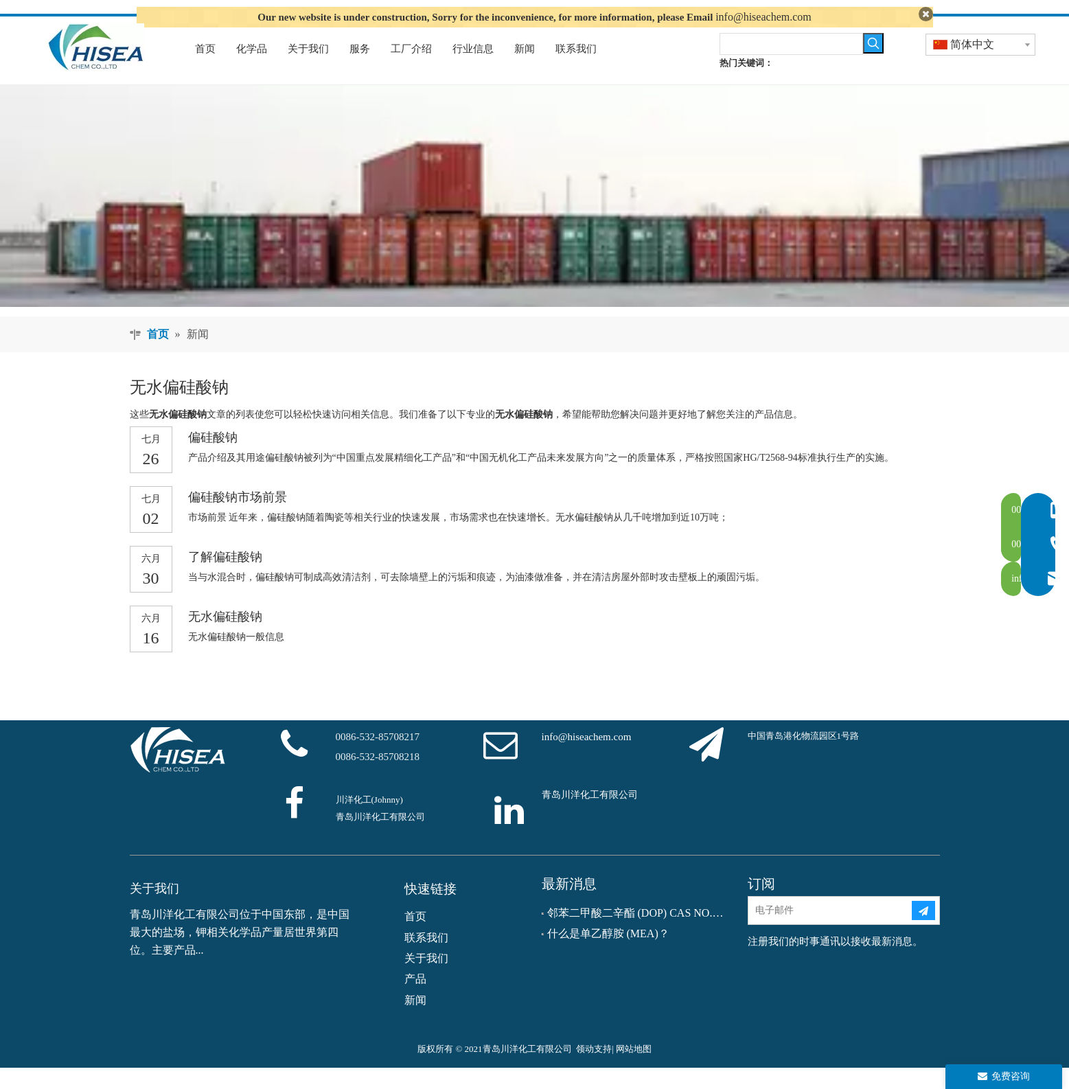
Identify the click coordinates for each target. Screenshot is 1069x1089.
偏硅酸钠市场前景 (237, 518)
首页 (415, 937)
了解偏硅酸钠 (225, 578)
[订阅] (923, 931)
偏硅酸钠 (213, 459)
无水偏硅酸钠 (225, 638)
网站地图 (634, 1070)
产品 (415, 1000)
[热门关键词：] (873, 64)
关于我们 (426, 979)
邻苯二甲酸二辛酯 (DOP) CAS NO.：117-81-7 (637, 933)
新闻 (415, 1021)
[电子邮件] (829, 931)
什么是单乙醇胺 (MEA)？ (608, 955)
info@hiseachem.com (763, 17)
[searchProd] (791, 65)
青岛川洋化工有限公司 (590, 816)
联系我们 (426, 958)
